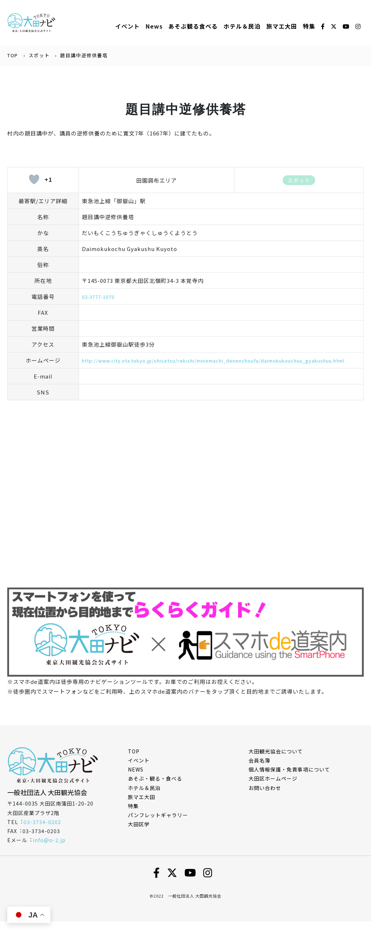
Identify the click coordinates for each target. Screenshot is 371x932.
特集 (309, 26)
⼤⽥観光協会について (276, 761)
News (154, 26)
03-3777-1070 (101, 297)
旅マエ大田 (281, 26)
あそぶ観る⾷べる (193, 26)
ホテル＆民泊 (144, 798)
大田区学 (139, 835)
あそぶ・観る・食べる (155, 789)
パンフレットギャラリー (158, 825)
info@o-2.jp (49, 850)
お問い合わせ (265, 798)
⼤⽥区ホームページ (273, 789)
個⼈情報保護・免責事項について (289, 779)
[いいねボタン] (34, 180)
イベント (127, 26)
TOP (12, 56)
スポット (39, 56)
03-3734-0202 (42, 832)
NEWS (135, 779)
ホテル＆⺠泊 (242, 26)
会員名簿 (259, 770)
